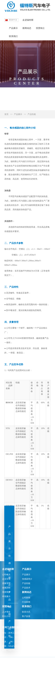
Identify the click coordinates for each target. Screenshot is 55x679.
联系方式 (26, 612)
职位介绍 (6, 616)
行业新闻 (26, 602)
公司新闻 (26, 598)
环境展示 (6, 596)
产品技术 (26, 588)
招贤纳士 (40, 28)
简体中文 (13, 20)
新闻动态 (26, 28)
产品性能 (32, 114)
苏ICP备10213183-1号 (11, 675)
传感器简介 (27, 579)
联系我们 (13, 36)
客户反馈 (26, 616)
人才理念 (6, 612)
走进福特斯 (27, 20)
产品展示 (13, 28)
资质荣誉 (6, 592)
